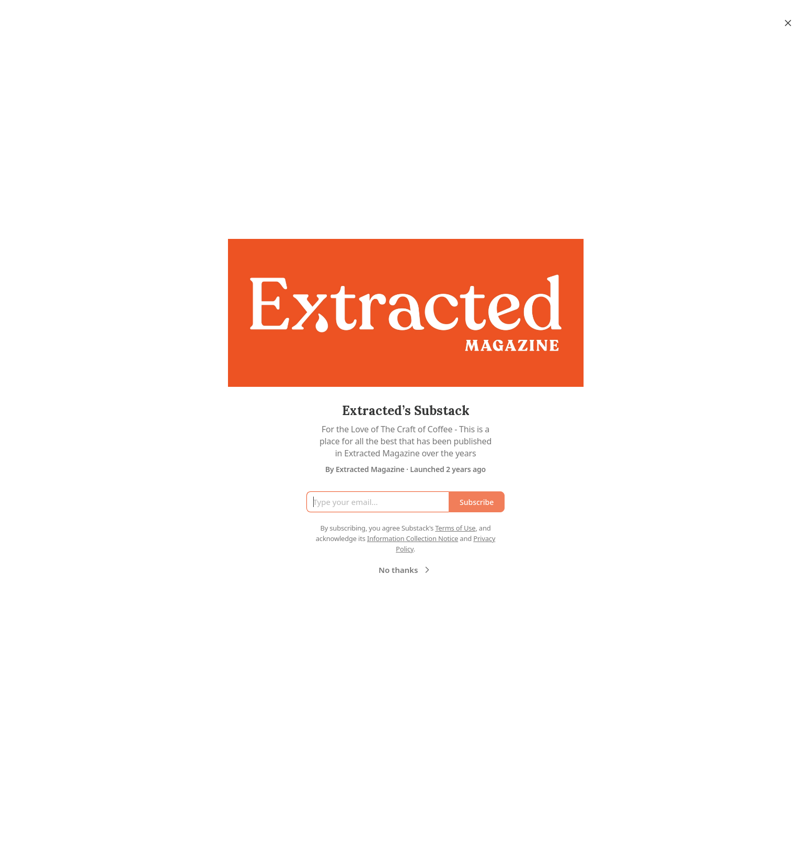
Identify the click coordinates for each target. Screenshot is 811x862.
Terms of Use (455, 528)
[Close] (788, 23)
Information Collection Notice (412, 538)
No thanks (405, 570)
